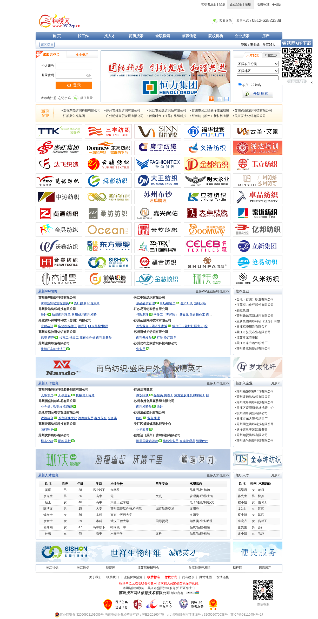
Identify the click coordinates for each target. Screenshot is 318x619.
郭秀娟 (48, 527)
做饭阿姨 (142, 395)
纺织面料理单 (61, 315)
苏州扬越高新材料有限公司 (255, 316)
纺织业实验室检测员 (55, 303)
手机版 (276, 4)
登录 (222, 4)
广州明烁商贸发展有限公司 (124, 116)
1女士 (242, 508)
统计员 (211, 303)
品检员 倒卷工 (163, 395)
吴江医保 (83, 567)
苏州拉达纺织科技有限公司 (57, 309)
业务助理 (153, 418)
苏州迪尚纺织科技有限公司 (255, 440)
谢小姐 (242, 533)
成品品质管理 (145, 303)
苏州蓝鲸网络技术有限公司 (152, 320)
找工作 (83, 36)
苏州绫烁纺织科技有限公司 (57, 424)
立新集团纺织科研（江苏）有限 (258, 321)
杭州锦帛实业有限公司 (252, 413)
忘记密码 (64, 98)
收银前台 (47, 418)
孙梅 (48, 533)
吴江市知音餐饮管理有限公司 (58, 412)
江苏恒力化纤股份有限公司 (255, 305)
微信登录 (83, 98)
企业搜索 (242, 36)
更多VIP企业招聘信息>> (212, 291)
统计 (44, 315)
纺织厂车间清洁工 (53, 349)
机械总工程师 (85, 395)
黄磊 (48, 490)
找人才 (109, 36)
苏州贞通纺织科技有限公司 (253, 110)
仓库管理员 (187, 441)
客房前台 (100, 418)
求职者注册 (208, 4)
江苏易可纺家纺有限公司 (151, 309)
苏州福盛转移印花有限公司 (57, 401)
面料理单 (47, 429)
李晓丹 (242, 521)
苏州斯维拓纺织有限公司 (151, 332)
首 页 (56, 36)
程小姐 (242, 502)
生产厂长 (187, 303)
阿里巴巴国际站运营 (210, 441)
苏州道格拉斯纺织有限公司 (57, 332)
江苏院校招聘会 (148, 567)
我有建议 (188, 577)
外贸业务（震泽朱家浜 (151, 326)
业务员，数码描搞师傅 (56, 407)
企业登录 (236, 4)
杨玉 (48, 502)
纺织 (139, 418)
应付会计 (47, 326)
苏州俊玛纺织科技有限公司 (57, 297)
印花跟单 (93, 303)
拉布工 (64, 337)
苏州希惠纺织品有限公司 (253, 348)
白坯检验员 (167, 303)
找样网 (237, 567)
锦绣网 (110, 567)
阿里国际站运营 (147, 441)
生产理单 (223, 303)
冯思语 (242, 490)
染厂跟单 (80, 303)
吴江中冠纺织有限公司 (149, 297)
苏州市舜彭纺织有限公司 (123, 110)
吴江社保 (52, 567)
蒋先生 (242, 496)
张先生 (242, 527)
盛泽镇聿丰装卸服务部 (252, 429)
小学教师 (142, 429)
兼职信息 (189, 36)
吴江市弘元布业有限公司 (253, 332)
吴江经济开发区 (199, 567)
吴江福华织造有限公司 (252, 326)
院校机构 (215, 36)
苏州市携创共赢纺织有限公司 (154, 401)
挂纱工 (74, 337)
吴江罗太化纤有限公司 (250, 116)
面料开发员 (144, 337)
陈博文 (48, 508)
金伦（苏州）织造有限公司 (255, 299)
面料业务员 (104, 337)
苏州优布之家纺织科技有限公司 (155, 343)
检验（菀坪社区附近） (220, 326)
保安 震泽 (47, 337)
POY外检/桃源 (98, 326)
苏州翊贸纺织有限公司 (252, 435)
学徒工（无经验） (166, 315)
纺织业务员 (170, 441)
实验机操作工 (67, 326)
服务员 (112, 418)
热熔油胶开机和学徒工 (189, 395)
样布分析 (47, 441)
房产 (265, 36)
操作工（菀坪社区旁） (187, 326)
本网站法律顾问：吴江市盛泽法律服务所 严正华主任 (159, 588)
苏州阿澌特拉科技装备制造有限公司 (63, 389)
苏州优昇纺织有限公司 (54, 435)
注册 (248, 4)
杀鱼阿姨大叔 (67, 418)
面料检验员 (144, 407)
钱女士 (48, 515)
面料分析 (200, 303)
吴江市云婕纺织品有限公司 (167, 110)
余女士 (48, 521)
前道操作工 (197, 315)
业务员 (140, 349)
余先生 (48, 496)
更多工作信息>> (218, 383)
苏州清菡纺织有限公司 (149, 412)
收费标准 (263, 4)
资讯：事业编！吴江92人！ (260, 45)
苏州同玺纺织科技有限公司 (255, 424)
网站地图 (205, 577)
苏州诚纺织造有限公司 (54, 343)
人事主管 (64, 395)
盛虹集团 (242, 310)
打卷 (160, 337)
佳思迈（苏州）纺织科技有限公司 (157, 435)
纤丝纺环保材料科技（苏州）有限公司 (64, 320)
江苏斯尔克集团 (74, 116)
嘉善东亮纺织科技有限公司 (82, 110)
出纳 (129, 337)
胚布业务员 (87, 337)
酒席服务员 (86, 418)
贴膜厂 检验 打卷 (218, 395)
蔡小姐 (242, 515)
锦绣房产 (265, 567)
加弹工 (82, 326)
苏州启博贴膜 (143, 389)
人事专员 (47, 395)
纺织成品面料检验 (84, 315)
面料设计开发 (215, 315)
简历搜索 (136, 36)
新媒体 (184, 315)
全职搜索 (162, 36)
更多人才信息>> (218, 475)
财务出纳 (118, 337)
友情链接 (222, 577)
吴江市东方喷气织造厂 (252, 343)
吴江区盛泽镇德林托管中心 (152, 424)
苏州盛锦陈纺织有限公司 (253, 397)
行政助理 (142, 315)
